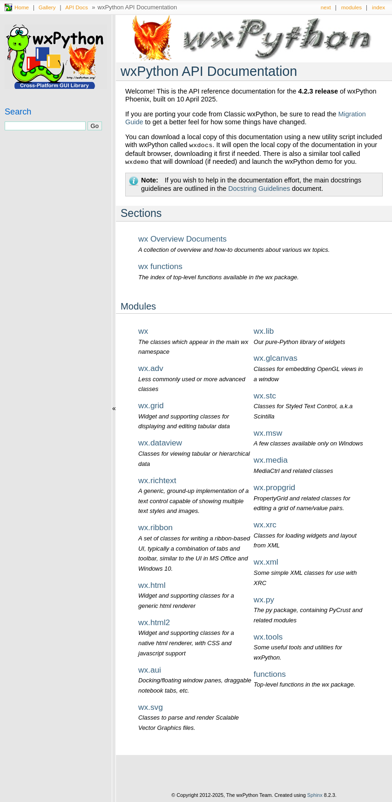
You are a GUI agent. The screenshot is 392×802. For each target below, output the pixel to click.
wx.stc (265, 395)
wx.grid (151, 405)
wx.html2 (154, 622)
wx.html (152, 585)
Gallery (47, 7)
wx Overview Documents (182, 238)
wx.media (271, 460)
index (378, 7)
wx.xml (266, 561)
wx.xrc (265, 524)
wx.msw (268, 433)
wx (143, 331)
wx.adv (150, 368)
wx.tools (268, 636)
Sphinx (315, 795)
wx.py (264, 599)
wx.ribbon (155, 527)
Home (21, 7)
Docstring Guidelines (259, 188)
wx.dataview (160, 442)
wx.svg (150, 707)
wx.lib (264, 331)
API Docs (76, 7)
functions (270, 674)
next (326, 7)
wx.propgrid (274, 487)
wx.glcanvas (275, 358)
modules (351, 7)
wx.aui (149, 669)
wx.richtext (157, 480)
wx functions (160, 266)
